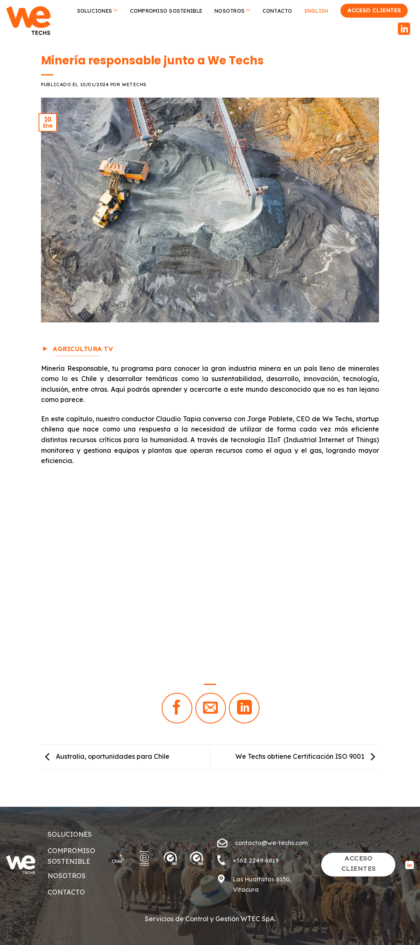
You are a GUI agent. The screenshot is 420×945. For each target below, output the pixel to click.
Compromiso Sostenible (166, 10)
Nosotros (232, 10)
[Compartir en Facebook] (177, 708)
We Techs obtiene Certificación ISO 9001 (307, 756)
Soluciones (97, 10)
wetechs (134, 84)
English (317, 10)
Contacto (277, 10)
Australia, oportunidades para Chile (105, 756)
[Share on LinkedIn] (244, 708)
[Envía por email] (210, 708)
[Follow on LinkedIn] (404, 30)
